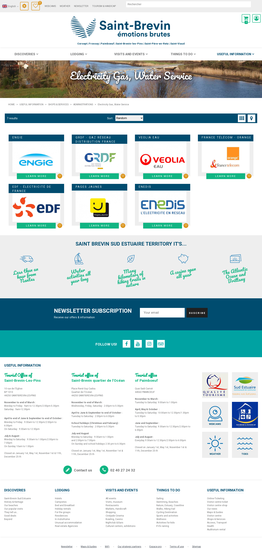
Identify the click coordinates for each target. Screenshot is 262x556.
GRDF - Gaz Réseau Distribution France (96, 140)
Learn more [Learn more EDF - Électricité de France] (36, 226)
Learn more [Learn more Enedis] (162, 226)
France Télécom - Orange (226, 138)
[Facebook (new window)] (126, 344)
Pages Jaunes (89, 187)
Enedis (145, 187)
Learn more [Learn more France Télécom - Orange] (225, 176)
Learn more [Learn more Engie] (36, 176)
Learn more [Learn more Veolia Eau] (162, 176)
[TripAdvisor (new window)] (161, 344)
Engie (17, 138)
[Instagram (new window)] (149, 344)
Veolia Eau (149, 138)
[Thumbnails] (242, 118)
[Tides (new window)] (245, 445)
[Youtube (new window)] (138, 344)
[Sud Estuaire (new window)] (245, 385)
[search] (188, 4)
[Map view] (251, 118)
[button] (246, 18)
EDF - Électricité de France (31, 189)
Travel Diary (39, 3)
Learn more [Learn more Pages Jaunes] (99, 226)
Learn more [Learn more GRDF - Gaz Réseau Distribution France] (99, 176)
